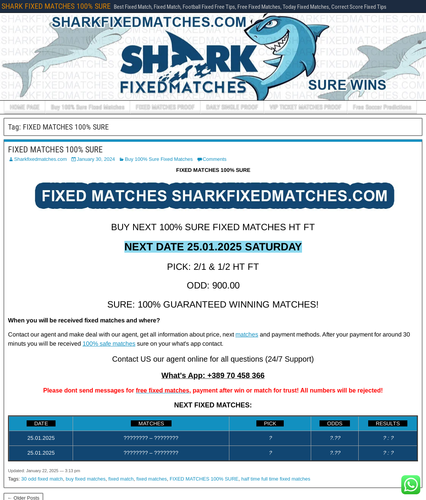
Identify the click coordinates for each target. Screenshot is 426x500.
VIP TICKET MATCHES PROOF (306, 107)
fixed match (121, 479)
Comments (215, 159)
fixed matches (152, 479)
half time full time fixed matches (275, 479)
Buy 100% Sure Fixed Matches (87, 107)
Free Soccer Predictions (382, 107)
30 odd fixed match (42, 479)
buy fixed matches (86, 479)
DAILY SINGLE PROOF (232, 107)
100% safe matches (109, 343)
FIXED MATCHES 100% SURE (55, 149)
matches (246, 334)
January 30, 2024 (96, 159)
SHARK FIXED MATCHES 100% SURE (56, 6)
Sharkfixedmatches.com (40, 159)
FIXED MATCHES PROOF (165, 107)
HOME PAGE (25, 107)
